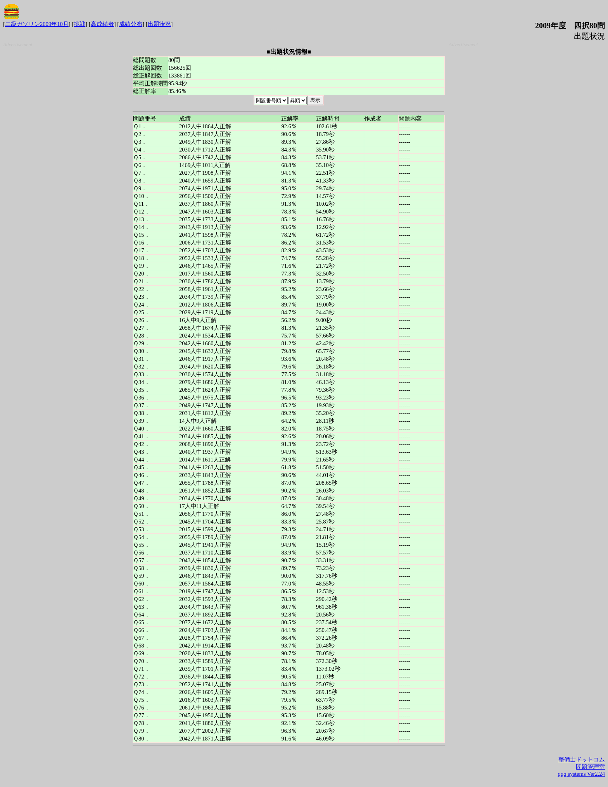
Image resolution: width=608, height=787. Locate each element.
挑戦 (79, 24)
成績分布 (130, 24)
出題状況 (159, 24)
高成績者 (102, 24)
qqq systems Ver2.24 (581, 774)
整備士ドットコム (581, 759)
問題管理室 (590, 767)
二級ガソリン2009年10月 (37, 24)
